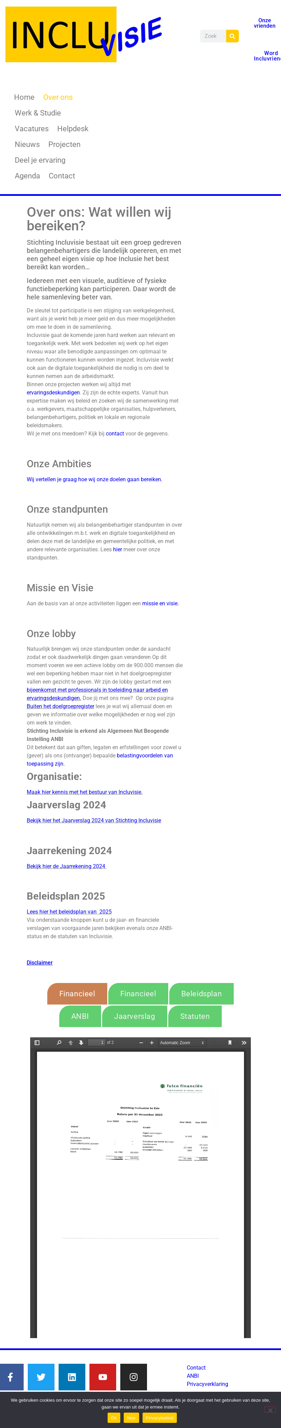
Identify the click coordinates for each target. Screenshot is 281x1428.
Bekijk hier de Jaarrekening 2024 (67, 866)
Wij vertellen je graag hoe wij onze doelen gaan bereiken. (95, 479)
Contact (62, 176)
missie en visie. (160, 603)
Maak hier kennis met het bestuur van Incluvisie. (85, 792)
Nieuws (27, 144)
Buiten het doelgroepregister (60, 706)
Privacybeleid (160, 1417)
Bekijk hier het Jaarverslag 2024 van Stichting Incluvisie (94, 820)
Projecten (64, 144)
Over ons (58, 97)
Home (24, 97)
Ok (114, 1417)
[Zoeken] (232, 36)
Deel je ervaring (40, 160)
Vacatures (32, 128)
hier (117, 549)
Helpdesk (72, 128)
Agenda (27, 176)
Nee (131, 1417)
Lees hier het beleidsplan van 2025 (69, 911)
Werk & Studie (38, 113)
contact (115, 433)
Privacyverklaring (207, 1384)
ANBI (193, 1376)
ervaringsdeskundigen (53, 392)
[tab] (77, 994)
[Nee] (270, 1409)
